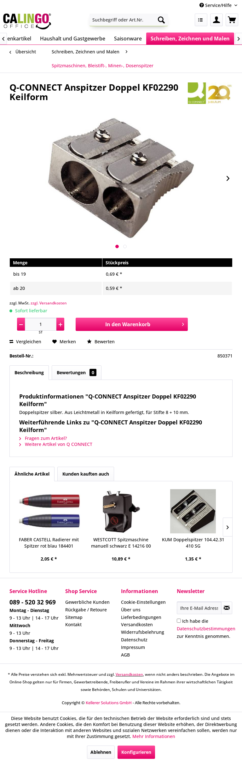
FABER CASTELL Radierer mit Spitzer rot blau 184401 (49, 543)
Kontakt (73, 624)
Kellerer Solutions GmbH (109, 702)
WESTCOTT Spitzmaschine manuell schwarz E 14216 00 (121, 543)
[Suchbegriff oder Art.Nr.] (128, 20)
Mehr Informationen (153, 736)
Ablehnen (100, 752)
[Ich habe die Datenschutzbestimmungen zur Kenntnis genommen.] (179, 621)
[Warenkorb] (232, 20)
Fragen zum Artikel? (43, 438)
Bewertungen (76, 372)
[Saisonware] (128, 39)
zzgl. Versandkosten (49, 303)
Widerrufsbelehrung (142, 632)
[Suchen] (161, 20)
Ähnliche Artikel (31, 474)
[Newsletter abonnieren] (226, 608)
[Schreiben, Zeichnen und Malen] (190, 39)
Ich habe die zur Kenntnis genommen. (206, 628)
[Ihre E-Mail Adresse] (199, 608)
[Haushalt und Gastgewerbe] (73, 39)
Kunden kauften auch (85, 474)
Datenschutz (134, 640)
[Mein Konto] (216, 20)
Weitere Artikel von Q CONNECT (55, 444)
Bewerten (101, 342)
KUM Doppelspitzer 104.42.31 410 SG (193, 543)
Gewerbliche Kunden (87, 602)
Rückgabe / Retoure (86, 610)
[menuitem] (128, 20)
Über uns (131, 610)
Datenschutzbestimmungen (206, 629)
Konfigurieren (136, 752)
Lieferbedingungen (141, 617)
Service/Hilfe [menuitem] (216, 5)
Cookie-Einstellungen (143, 602)
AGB (125, 655)
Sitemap (74, 617)
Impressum (133, 647)
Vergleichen (25, 342)
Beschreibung (29, 372)
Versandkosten (137, 624)
